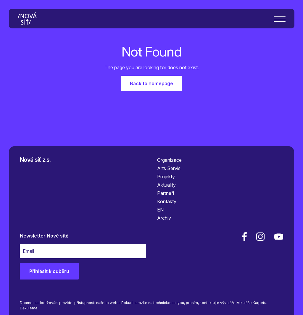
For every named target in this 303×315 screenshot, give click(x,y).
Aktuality (166, 185)
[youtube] (277, 236)
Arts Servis (168, 168)
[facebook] (244, 236)
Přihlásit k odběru (49, 271)
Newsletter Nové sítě (44, 236)
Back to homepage (151, 83)
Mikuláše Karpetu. (251, 303)
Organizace (169, 160)
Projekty (166, 177)
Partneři (165, 193)
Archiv (164, 218)
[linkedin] (260, 236)
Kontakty (166, 201)
